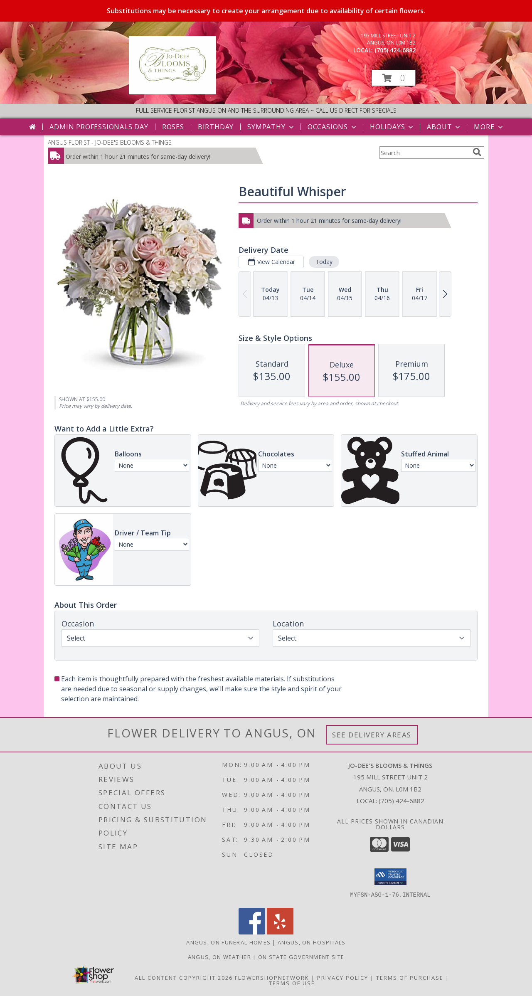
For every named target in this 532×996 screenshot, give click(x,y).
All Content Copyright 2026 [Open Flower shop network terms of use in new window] (184, 977)
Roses (173, 126)
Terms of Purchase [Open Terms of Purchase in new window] (409, 977)
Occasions (333, 126)
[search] (477, 152)
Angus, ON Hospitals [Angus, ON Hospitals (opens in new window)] (312, 942)
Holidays (392, 126)
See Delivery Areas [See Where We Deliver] (371, 735)
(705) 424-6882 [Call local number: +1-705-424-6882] (395, 50)
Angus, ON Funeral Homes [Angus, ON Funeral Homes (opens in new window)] (228, 942)
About (444, 126)
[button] (394, 78)
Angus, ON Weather (219, 957)
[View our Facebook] (252, 932)
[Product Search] (424, 152)
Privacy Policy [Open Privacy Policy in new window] (342, 977)
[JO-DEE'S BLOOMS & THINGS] (172, 92)
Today (323, 262)
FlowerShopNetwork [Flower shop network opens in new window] (272, 977)
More (489, 126)
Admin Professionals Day (98, 126)
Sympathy (271, 126)
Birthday (216, 126)
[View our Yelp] (280, 932)
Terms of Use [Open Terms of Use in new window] (292, 983)
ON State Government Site (301, 957)
